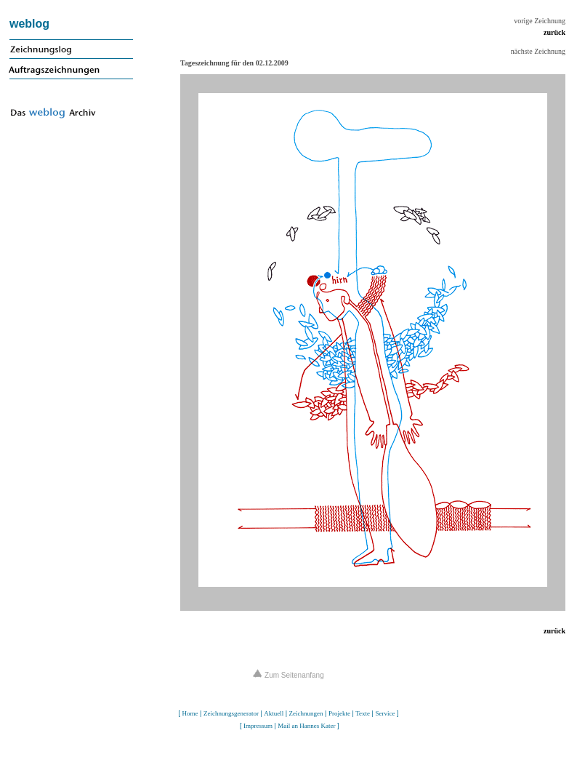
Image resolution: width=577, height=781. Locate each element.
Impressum (258, 725)
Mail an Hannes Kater (306, 725)
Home (190, 713)
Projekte (339, 713)
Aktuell (273, 713)
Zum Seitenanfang (288, 675)
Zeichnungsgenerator (231, 713)
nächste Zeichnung (538, 51)
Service (385, 713)
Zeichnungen (306, 713)
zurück (554, 32)
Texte (362, 713)
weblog (29, 23)
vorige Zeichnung (539, 21)
